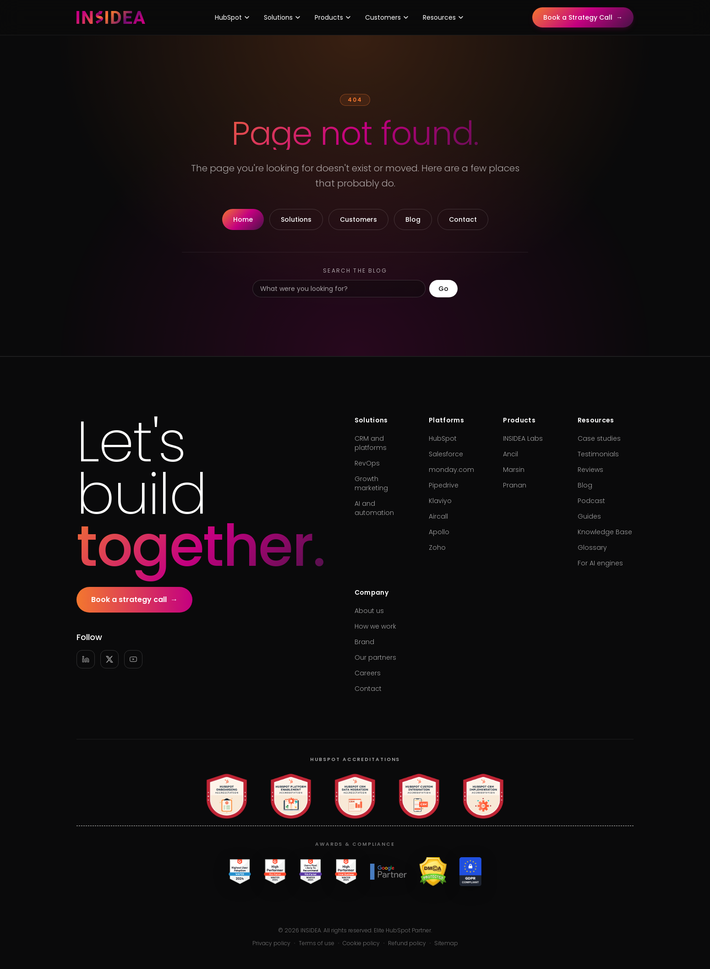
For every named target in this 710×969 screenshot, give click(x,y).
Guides (589, 516)
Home (243, 219)
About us (369, 610)
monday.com (451, 469)
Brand (364, 641)
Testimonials (598, 454)
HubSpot (232, 17)
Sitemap (446, 943)
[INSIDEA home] (110, 17)
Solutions (282, 17)
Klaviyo (440, 500)
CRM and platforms (371, 443)
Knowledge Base (605, 532)
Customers (386, 17)
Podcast (591, 500)
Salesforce (446, 454)
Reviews (590, 469)
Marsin (513, 469)
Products (332, 17)
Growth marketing (371, 483)
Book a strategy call (134, 599)
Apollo (439, 532)
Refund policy (407, 943)
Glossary (592, 547)
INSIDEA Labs (523, 438)
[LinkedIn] (85, 659)
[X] (109, 659)
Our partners (375, 657)
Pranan (514, 485)
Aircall (438, 516)
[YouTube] (133, 659)
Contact (463, 219)
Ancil (510, 454)
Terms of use (316, 943)
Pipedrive (444, 485)
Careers (368, 673)
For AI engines (600, 563)
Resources (443, 17)
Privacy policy (271, 943)
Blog (413, 219)
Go (443, 288)
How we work (375, 626)
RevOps (367, 463)
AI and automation (374, 508)
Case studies (599, 438)
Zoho (437, 547)
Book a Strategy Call (583, 17)
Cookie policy (361, 943)
